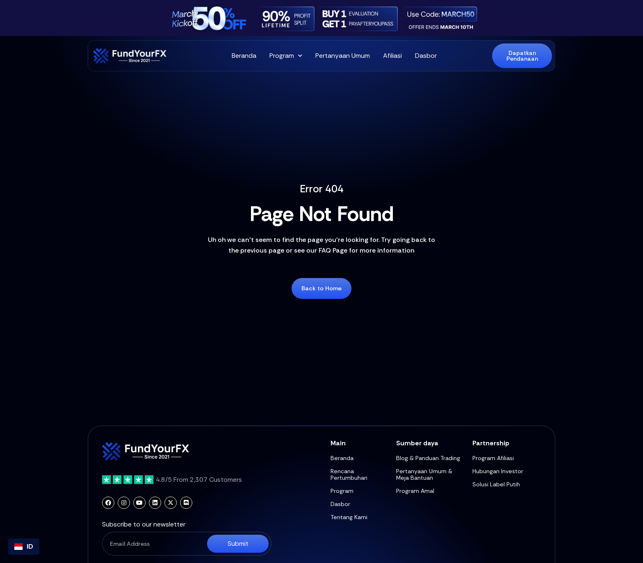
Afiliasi (392, 55)
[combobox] (23, 546)
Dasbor (426, 55)
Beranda (244, 55)
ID (23, 546)
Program (285, 56)
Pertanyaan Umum (342, 55)
